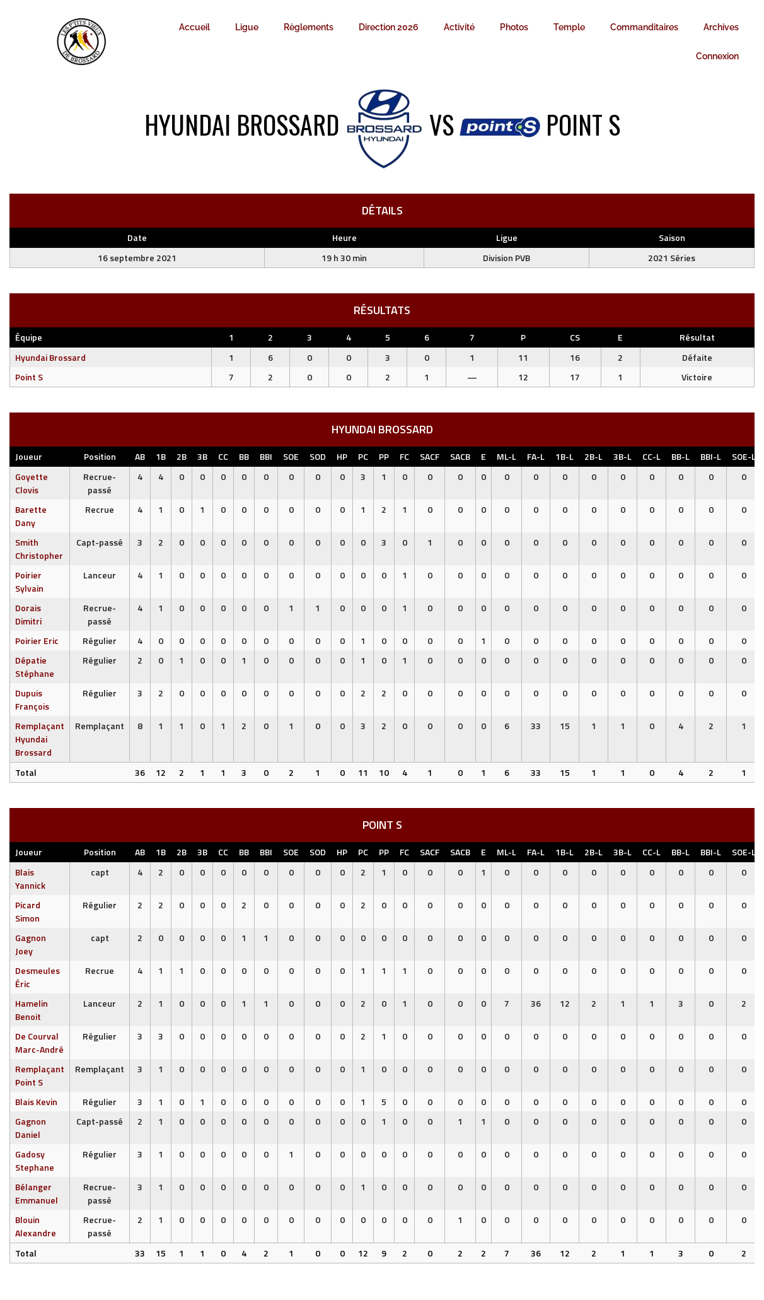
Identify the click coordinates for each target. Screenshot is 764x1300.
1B (161, 456)
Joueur (28, 456)
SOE (291, 456)
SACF (429, 456)
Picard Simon (27, 911)
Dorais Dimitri (28, 614)
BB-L (680, 456)
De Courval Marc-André (39, 1042)
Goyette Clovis (31, 483)
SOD (318, 456)
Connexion (717, 56)
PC (363, 456)
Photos (514, 27)
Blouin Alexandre (35, 1226)
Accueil (194, 27)
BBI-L (710, 456)
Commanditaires (644, 27)
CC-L (651, 456)
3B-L (622, 456)
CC (223, 456)
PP (384, 456)
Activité (459, 27)
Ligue (246, 27)
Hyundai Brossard (50, 357)
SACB (460, 456)
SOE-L (744, 456)
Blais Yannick (30, 878)
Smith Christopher (39, 549)
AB (140, 456)
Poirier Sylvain (29, 581)
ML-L (506, 456)
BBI (266, 456)
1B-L (564, 456)
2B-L (593, 456)
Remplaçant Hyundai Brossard (39, 739)
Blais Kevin (36, 1101)
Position (100, 456)
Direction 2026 (389, 27)
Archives (721, 27)
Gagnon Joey (30, 944)
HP (342, 456)
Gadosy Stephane (34, 1160)
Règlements (308, 27)
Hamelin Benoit (31, 1010)
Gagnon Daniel (30, 1128)
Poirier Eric (37, 640)
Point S (29, 377)
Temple (569, 27)
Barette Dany (31, 516)
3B (202, 456)
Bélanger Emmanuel (36, 1193)
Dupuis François (32, 699)
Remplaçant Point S (39, 1075)
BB (244, 456)
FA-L (536, 456)
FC (404, 456)
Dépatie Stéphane (34, 666)
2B (182, 456)
